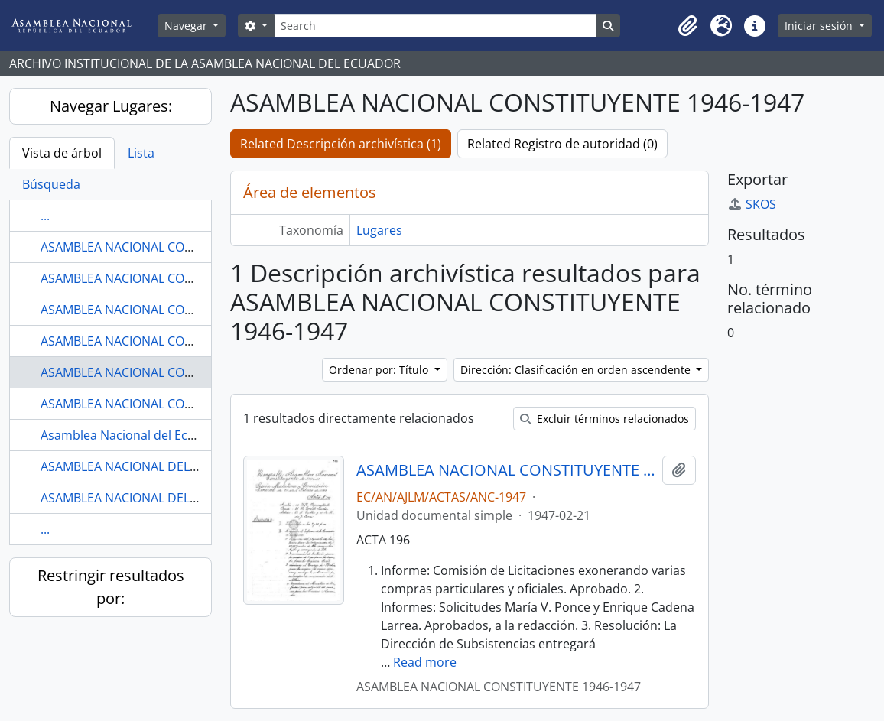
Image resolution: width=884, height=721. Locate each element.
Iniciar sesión (820, 25)
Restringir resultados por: (110, 587)
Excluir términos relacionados (604, 418)
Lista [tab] (141, 153)
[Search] (435, 25)
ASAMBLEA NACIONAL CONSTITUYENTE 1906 (167, 247)
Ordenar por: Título (380, 369)
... (45, 215)
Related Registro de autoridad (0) (562, 143)
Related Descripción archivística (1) (340, 143)
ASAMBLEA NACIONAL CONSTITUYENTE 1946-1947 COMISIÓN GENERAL (506, 470)
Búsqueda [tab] (51, 184)
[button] (687, 26)
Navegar (187, 25)
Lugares (379, 230)
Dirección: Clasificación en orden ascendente (577, 369)
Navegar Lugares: (111, 106)
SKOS (751, 204)
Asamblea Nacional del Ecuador (132, 435)
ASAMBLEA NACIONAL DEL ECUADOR (145, 466)
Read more (425, 662)
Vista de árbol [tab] (62, 153)
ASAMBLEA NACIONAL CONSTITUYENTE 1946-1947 (183, 372)
